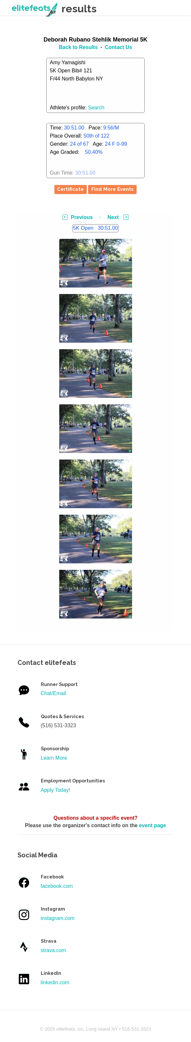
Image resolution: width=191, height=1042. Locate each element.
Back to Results (78, 47)
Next (118, 217)
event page (152, 825)
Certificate (70, 189)
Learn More (54, 758)
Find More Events (112, 189)
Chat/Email (53, 693)
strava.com (53, 950)
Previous (77, 217)
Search (96, 107)
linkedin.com (55, 982)
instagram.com (58, 918)
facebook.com (57, 886)
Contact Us (118, 47)
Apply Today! (55, 790)
